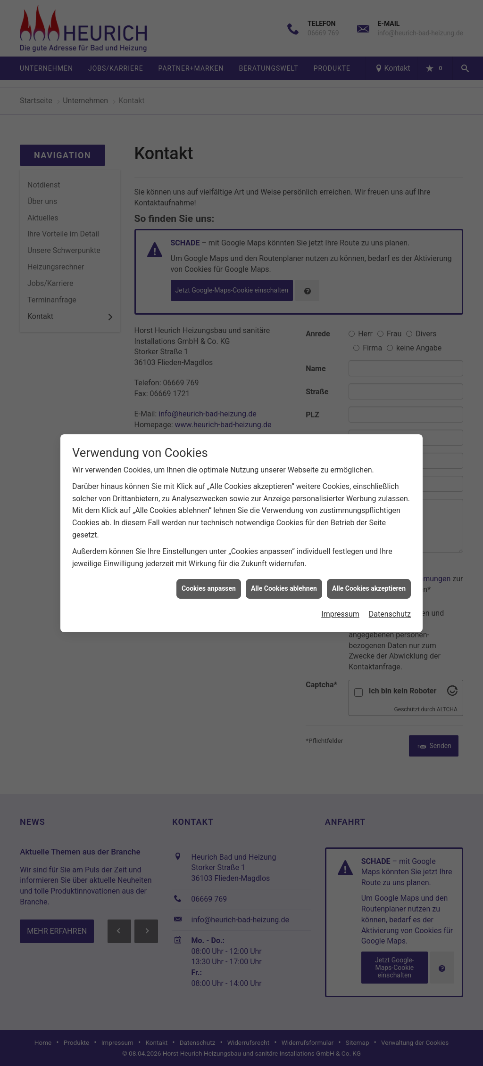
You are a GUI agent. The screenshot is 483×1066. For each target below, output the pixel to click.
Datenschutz (390, 599)
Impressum (340, 599)
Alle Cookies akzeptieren (369, 574)
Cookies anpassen (209, 574)
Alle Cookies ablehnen (284, 574)
